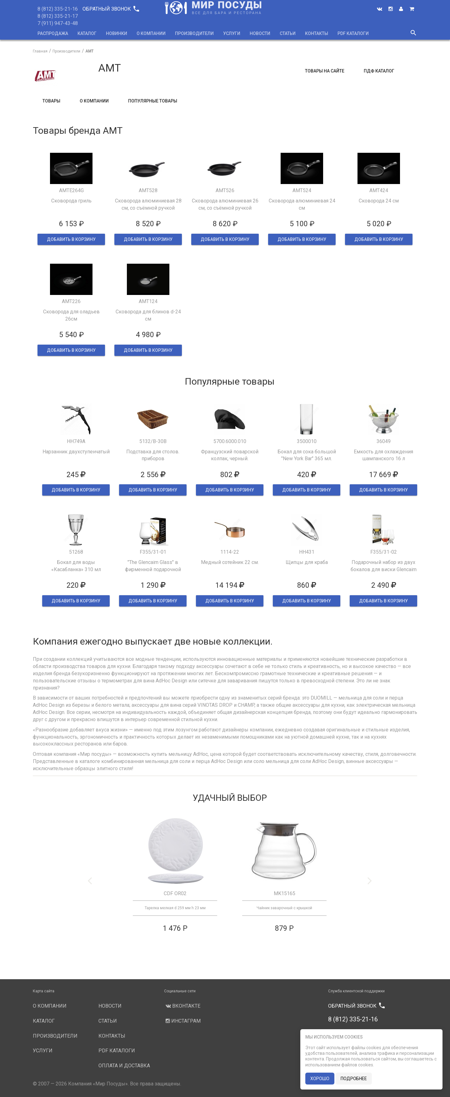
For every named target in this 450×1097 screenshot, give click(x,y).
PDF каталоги (353, 33)
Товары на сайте (324, 70)
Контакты (316, 33)
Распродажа (53, 33)
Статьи (288, 33)
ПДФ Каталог (379, 70)
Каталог (87, 33)
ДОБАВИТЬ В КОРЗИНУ (71, 239)
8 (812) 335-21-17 (58, 16)
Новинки (116, 33)
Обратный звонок (110, 9)
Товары (51, 100)
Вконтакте (182, 1006)
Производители (194, 33)
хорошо (319, 1078)
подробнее (354, 1078)
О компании (151, 33)
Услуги (231, 33)
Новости (260, 33)
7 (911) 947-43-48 (58, 23)
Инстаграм (182, 1021)
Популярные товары (152, 100)
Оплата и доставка (124, 1066)
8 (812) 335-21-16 (58, 9)
